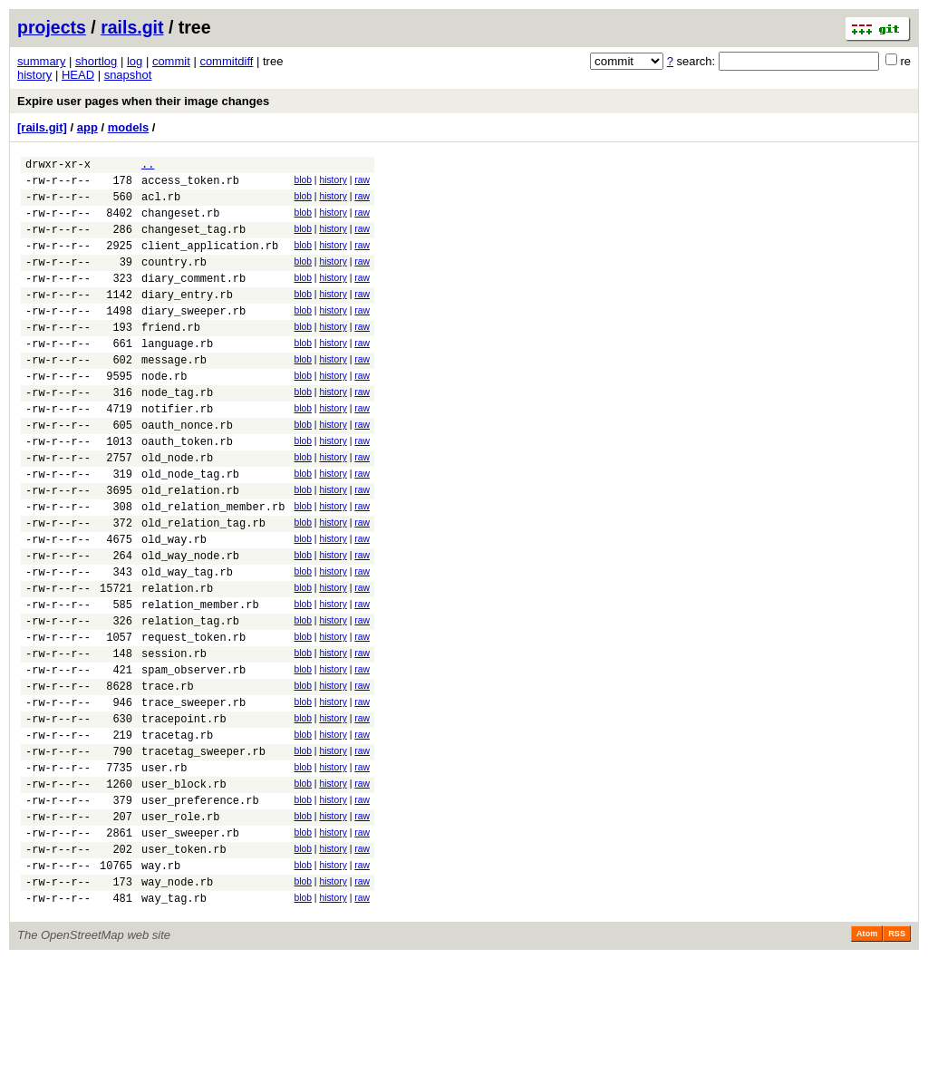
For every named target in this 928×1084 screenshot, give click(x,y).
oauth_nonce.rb (187, 471)
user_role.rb (180, 927)
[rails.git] (42, 127)
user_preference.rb (200, 908)
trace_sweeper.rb (193, 794)
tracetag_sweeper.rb (203, 851)
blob (303, 183)
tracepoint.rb (184, 813)
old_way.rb (174, 604)
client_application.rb (209, 261)
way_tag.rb (174, 1023)
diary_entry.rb (187, 318)
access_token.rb (190, 185)
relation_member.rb (200, 680)
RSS (896, 1058)
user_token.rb (184, 965)
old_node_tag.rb (190, 528)
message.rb (174, 394)
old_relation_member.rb (213, 566)
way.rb (160, 984)
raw (362, 183)
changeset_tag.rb (193, 242)
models (129, 127)
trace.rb (167, 775)
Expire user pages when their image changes (143, 101)
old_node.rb (177, 509)
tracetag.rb (177, 832)
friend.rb (170, 356)
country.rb (174, 280)
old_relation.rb (190, 547)
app (87, 127)
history (34, 75)
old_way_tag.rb (187, 642)
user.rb (164, 870)
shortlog (96, 61)
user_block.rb (184, 889)
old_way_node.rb (190, 623)
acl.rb (160, 204)
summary (41, 61)
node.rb (164, 413)
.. (147, 166)
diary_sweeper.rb (193, 337)
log (134, 61)
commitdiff (226, 61)
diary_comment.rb (193, 299)
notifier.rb (177, 452)
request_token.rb (193, 718)
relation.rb (177, 661)
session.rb (174, 737)
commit (171, 61)
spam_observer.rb (193, 756)
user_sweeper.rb (190, 946)
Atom (866, 1058)
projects (51, 27)
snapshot (128, 75)
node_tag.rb (177, 432)
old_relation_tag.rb (203, 585)
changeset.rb (180, 223)
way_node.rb (177, 1003)
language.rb (177, 375)
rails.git (132, 27)
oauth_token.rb (187, 490)
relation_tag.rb (190, 699)
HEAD (78, 75)
